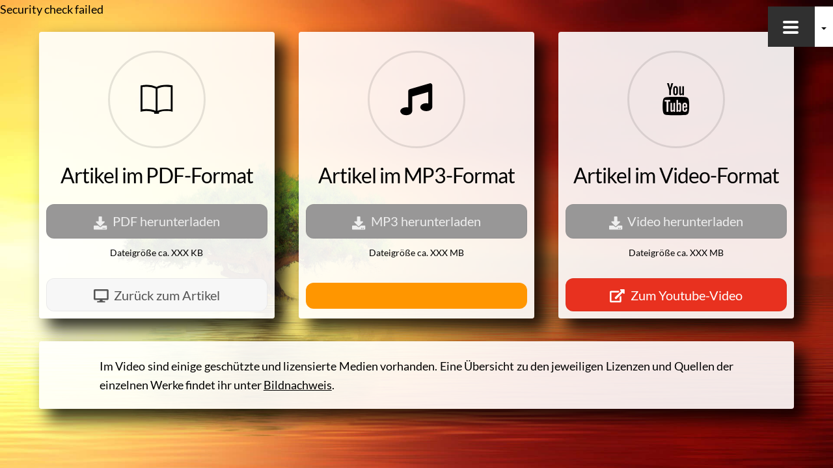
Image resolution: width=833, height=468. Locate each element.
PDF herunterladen (157, 221)
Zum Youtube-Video (676, 295)
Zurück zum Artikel (157, 295)
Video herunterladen (676, 221)
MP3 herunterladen (416, 221)
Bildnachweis (298, 385)
